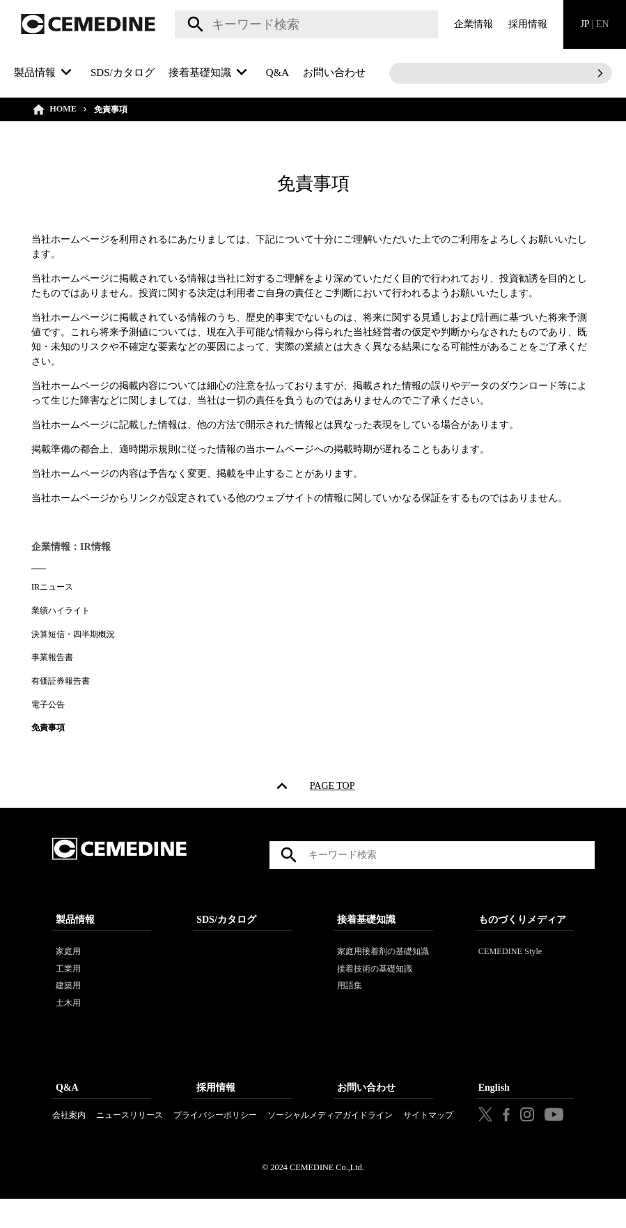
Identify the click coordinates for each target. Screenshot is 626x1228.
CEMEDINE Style (510, 971)
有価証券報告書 (60, 681)
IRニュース (52, 587)
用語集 (349, 1006)
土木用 (68, 1023)
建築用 (68, 1006)
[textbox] (306, 24)
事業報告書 (52, 657)
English (494, 1108)
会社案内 (69, 1135)
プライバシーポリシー (215, 1135)
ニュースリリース (129, 1135)
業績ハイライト (60, 610)
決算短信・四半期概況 (73, 634)
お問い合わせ (334, 72)
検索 (193, 24)
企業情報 (473, 24)
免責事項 (48, 727)
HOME (63, 109)
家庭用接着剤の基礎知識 (383, 971)
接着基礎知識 (366, 940)
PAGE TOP (332, 788)
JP (594, 24)
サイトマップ (428, 1135)
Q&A (277, 72)
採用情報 (527, 24)
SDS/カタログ (123, 72)
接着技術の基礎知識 (374, 989)
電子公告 (48, 704)
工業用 (68, 989)
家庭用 (68, 971)
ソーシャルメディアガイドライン (330, 1135)
